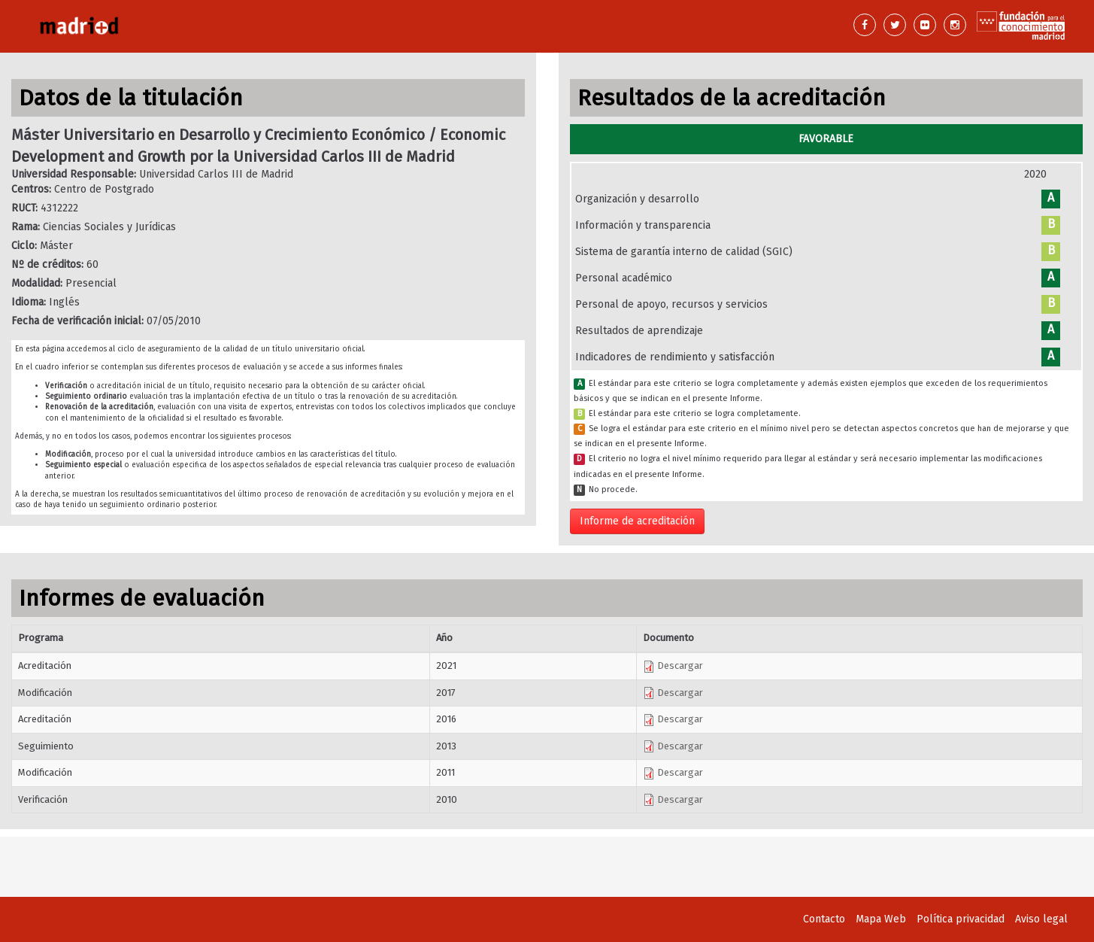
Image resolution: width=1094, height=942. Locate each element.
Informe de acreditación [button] (637, 521)
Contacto (824, 919)
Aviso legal (1041, 919)
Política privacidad (961, 919)
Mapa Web (881, 919)
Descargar (673, 665)
